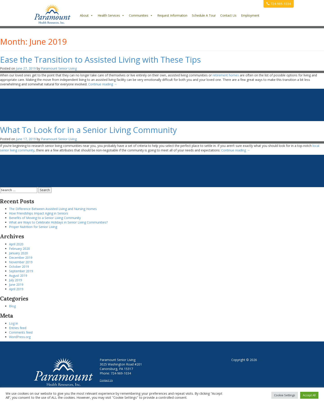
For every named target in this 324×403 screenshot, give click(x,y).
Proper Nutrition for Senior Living (33, 227)
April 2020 (16, 244)
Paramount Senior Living (59, 68)
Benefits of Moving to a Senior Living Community (45, 218)
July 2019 (15, 280)
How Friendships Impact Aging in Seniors (38, 213)
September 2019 (21, 271)
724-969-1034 (278, 4)
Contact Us (228, 15)
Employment (250, 15)
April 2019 (16, 289)
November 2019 (21, 262)
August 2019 (18, 275)
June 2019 (16, 284)
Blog (12, 306)
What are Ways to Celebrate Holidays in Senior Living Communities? (58, 222)
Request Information (172, 15)
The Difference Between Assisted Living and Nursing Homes (53, 209)
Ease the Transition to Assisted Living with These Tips (100, 59)
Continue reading (102, 84)
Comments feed (21, 332)
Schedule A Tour (204, 15)
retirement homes (226, 75)
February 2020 (19, 248)
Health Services (111, 15)
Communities (141, 15)
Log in (13, 323)
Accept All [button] (309, 395)
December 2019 (20, 257)
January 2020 (18, 253)
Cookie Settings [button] (284, 395)
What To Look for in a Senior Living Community (88, 129)
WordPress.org (20, 337)
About (86, 15)
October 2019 (19, 266)
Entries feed (17, 328)
